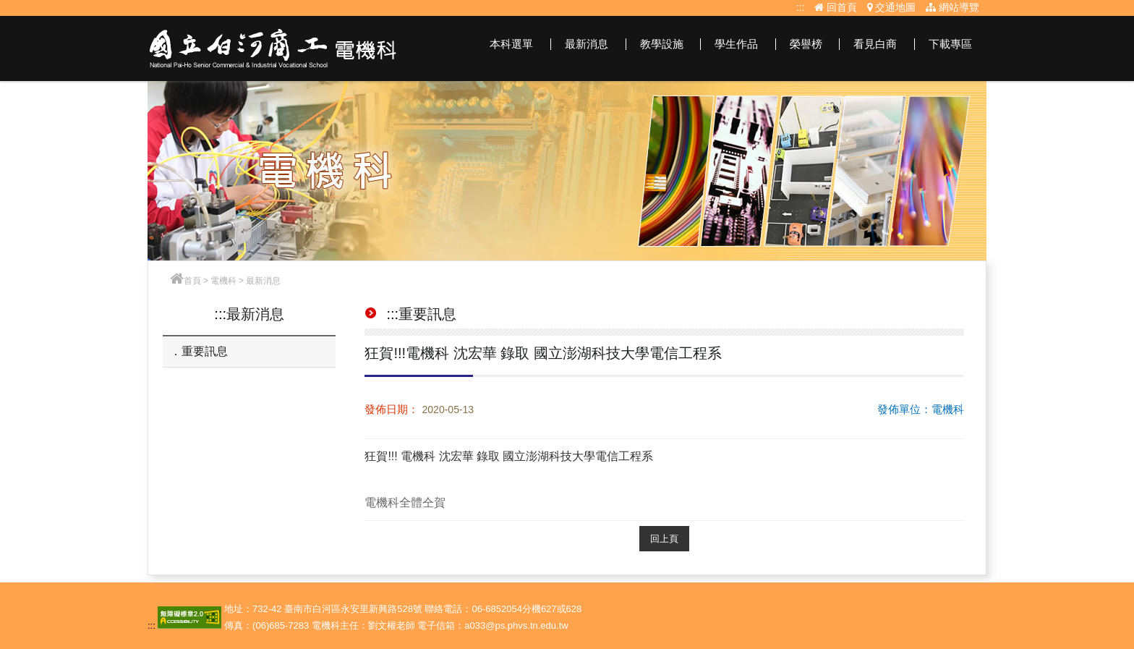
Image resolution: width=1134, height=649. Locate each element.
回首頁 (835, 7)
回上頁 (664, 538)
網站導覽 (952, 7)
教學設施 (661, 44)
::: (800, 7)
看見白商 (875, 44)
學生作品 (736, 44)
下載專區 (950, 44)
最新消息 (586, 44)
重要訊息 (205, 351)
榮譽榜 (806, 44)
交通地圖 (891, 7)
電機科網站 (273, 48)
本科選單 (511, 44)
